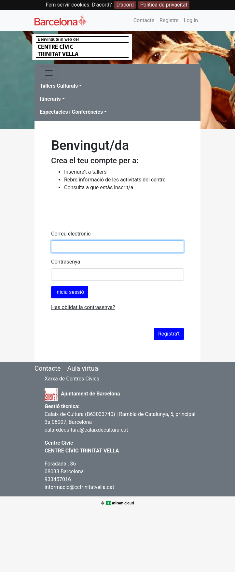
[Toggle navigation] (49, 72)
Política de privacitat (163, 5)
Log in (191, 20)
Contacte (143, 20)
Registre (168, 20)
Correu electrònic (70, 234)
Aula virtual (83, 368)
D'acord (124, 5)
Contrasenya (65, 262)
